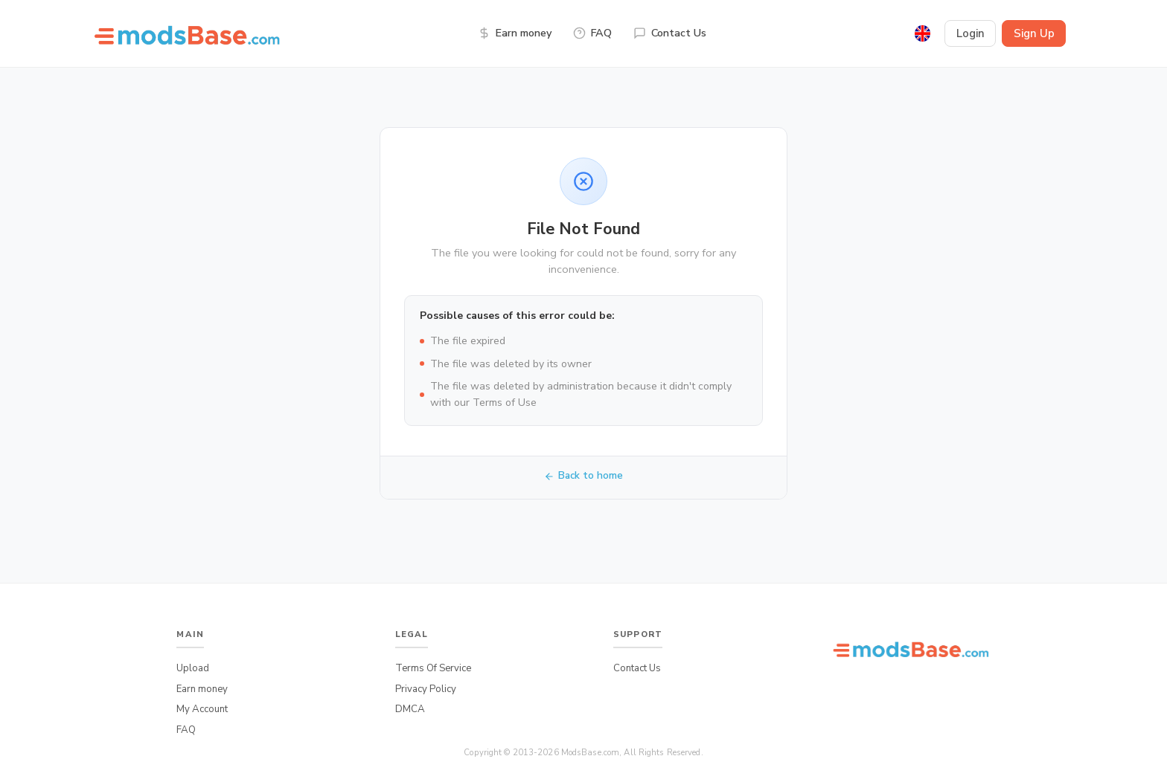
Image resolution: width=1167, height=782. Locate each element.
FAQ (592, 32)
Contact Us (669, 32)
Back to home (584, 475)
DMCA (410, 709)
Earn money (514, 32)
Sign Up (1034, 33)
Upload (192, 668)
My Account (202, 709)
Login (970, 33)
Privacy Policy (425, 689)
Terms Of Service (433, 668)
